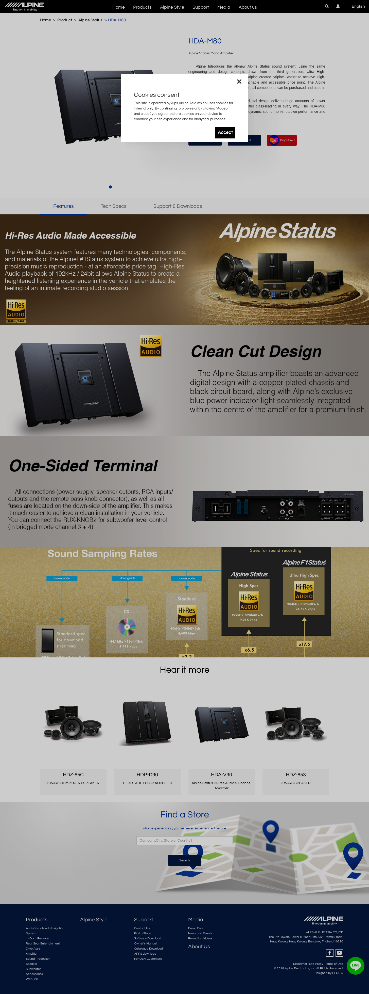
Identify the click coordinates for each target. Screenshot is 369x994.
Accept (225, 132)
